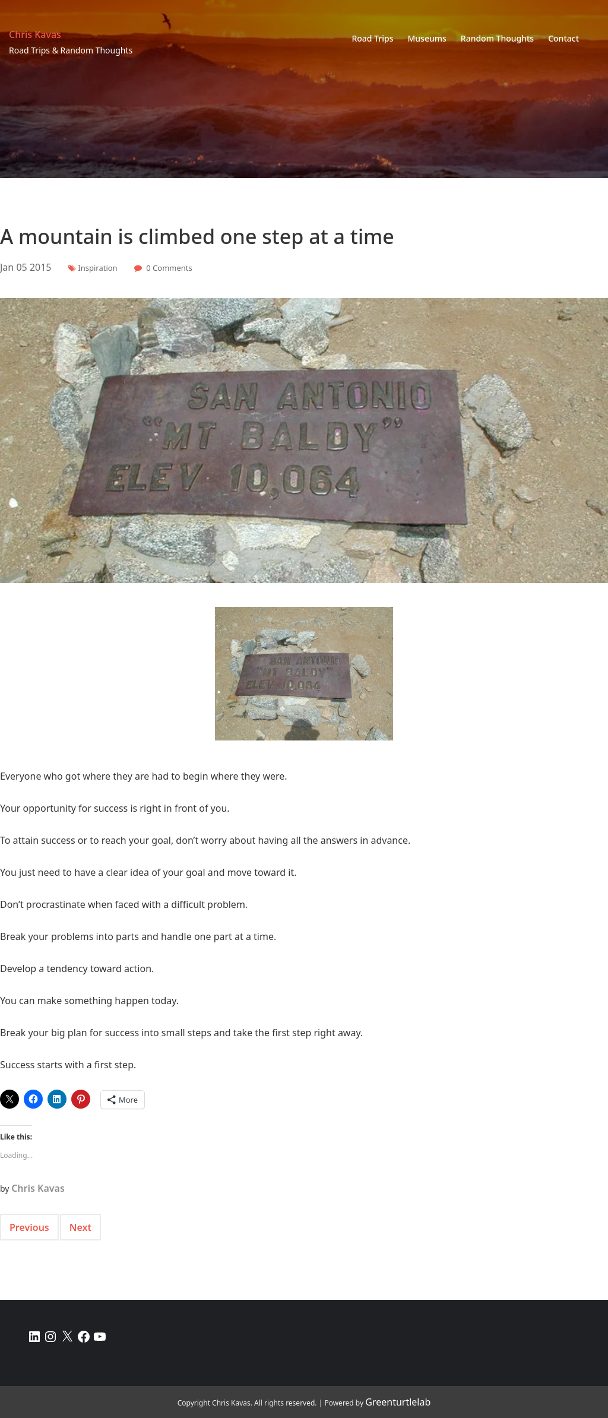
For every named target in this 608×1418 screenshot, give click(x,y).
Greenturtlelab (397, 1401)
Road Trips (372, 38)
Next (80, 1227)
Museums (426, 38)
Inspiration (97, 267)
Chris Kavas (35, 34)
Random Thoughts (497, 38)
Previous (29, 1227)
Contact (563, 38)
